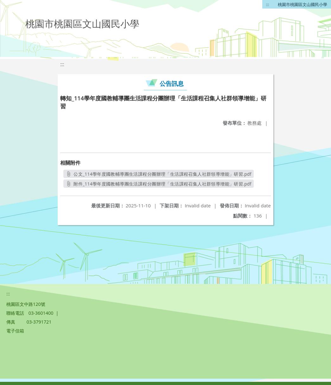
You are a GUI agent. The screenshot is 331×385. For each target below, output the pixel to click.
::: (267, 4)
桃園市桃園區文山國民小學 (302, 4)
